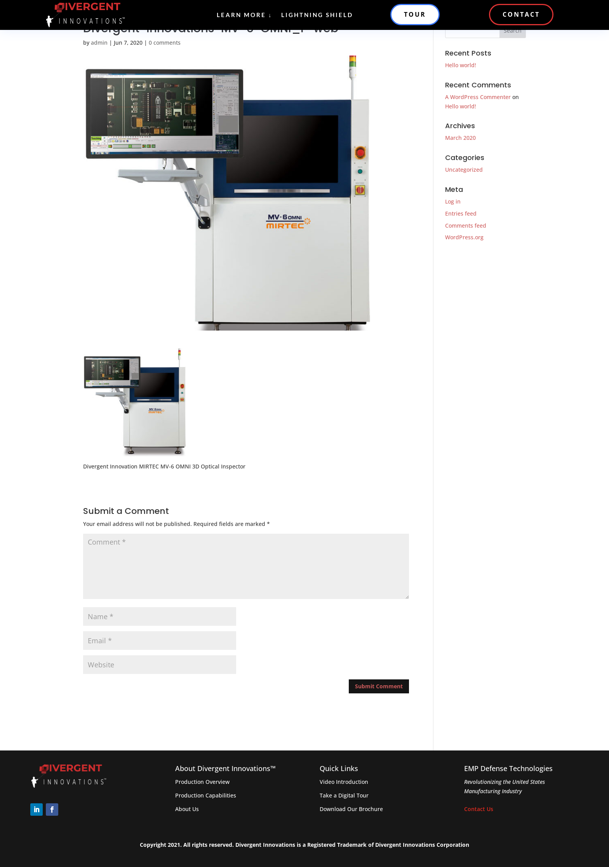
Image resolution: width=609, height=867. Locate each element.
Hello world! (460, 65)
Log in (453, 201)
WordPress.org (464, 237)
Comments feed (465, 225)
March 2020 (460, 137)
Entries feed (461, 213)
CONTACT (521, 14)
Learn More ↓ (245, 14)
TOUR (415, 14)
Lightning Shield (317, 14)
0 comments (165, 42)
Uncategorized (464, 169)
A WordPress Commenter (478, 97)
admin (99, 42)
